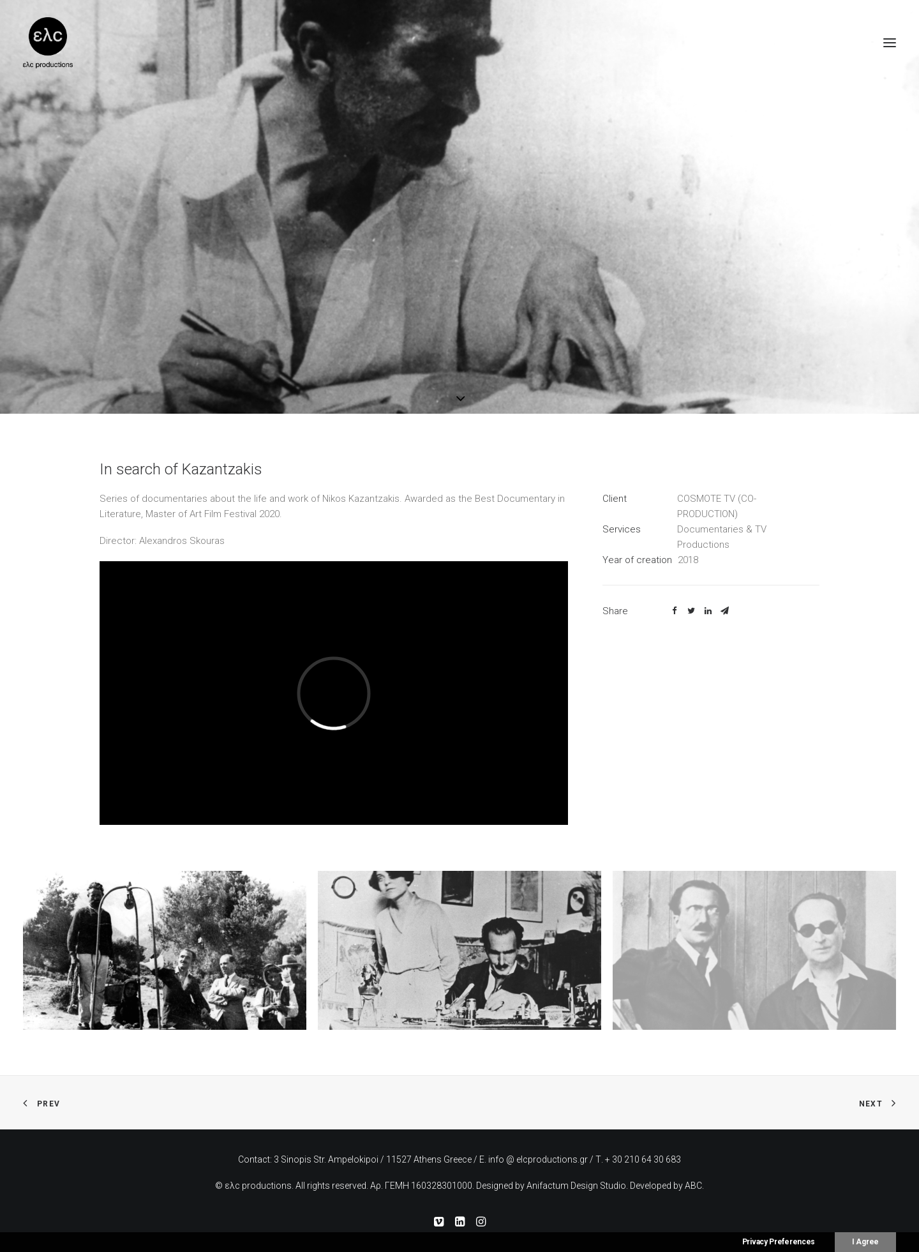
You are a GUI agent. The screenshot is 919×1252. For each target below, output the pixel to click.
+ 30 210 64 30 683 (643, 1159)
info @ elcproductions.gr (538, 1159)
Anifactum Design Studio (576, 1185)
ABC (693, 1185)
